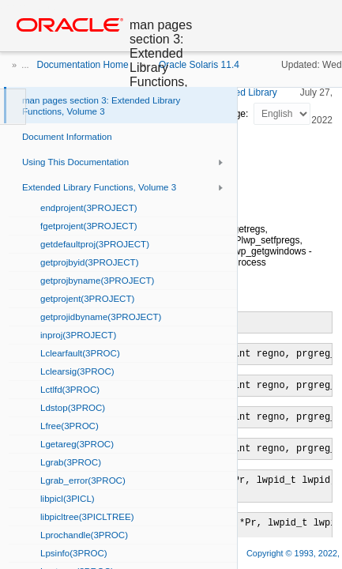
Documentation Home (83, 64)
